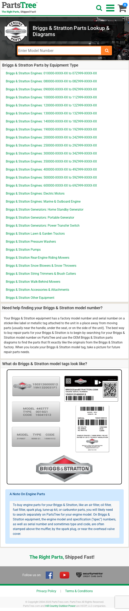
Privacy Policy (46, 591)
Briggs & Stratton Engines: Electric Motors (35, 193)
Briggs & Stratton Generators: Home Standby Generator (44, 209)
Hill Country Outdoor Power (60, 605)
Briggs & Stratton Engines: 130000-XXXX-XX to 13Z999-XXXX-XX (51, 113)
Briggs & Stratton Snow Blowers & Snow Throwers (41, 266)
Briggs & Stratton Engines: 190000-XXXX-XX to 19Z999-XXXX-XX (51, 129)
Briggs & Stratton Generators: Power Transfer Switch (43, 225)
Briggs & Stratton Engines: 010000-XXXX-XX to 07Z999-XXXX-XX (51, 73)
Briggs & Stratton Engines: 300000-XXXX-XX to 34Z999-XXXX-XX (51, 153)
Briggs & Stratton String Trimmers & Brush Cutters (41, 274)
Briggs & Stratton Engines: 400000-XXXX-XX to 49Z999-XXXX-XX (51, 169)
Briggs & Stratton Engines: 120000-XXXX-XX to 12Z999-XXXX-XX (51, 105)
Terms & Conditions (79, 591)
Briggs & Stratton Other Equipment (30, 298)
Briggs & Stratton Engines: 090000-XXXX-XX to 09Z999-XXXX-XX (51, 89)
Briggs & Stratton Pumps (23, 249)
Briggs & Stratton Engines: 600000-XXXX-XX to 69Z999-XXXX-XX (51, 185)
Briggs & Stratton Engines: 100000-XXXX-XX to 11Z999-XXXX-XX (51, 97)
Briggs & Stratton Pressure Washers (31, 241)
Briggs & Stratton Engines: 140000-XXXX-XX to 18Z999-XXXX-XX (51, 121)
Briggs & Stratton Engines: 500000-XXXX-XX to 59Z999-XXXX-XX (51, 177)
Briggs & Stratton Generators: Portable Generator (40, 217)
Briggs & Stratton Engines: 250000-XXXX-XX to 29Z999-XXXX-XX (51, 145)
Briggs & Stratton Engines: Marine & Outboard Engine (43, 201)
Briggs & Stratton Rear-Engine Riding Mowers (37, 258)
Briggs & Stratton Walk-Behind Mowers (33, 282)
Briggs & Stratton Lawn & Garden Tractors (35, 233)
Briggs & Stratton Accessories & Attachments (37, 290)
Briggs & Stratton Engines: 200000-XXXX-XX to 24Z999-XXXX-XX (51, 137)
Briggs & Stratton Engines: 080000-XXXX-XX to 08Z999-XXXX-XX (51, 81)
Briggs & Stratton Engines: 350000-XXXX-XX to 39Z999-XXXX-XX (51, 161)
